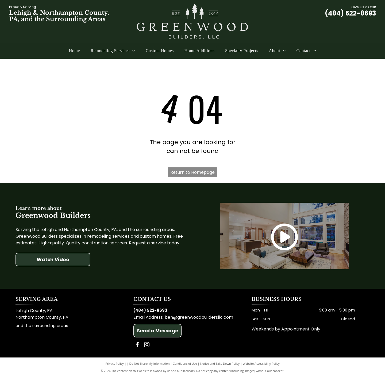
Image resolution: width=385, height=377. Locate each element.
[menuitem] (74, 50)
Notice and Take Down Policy (220, 363)
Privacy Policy (114, 363)
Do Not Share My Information (149, 363)
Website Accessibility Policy (261, 363)
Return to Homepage (192, 172)
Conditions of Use (185, 363)
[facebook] (137, 345)
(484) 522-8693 (350, 13)
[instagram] (147, 345)
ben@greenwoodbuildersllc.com (199, 317)
